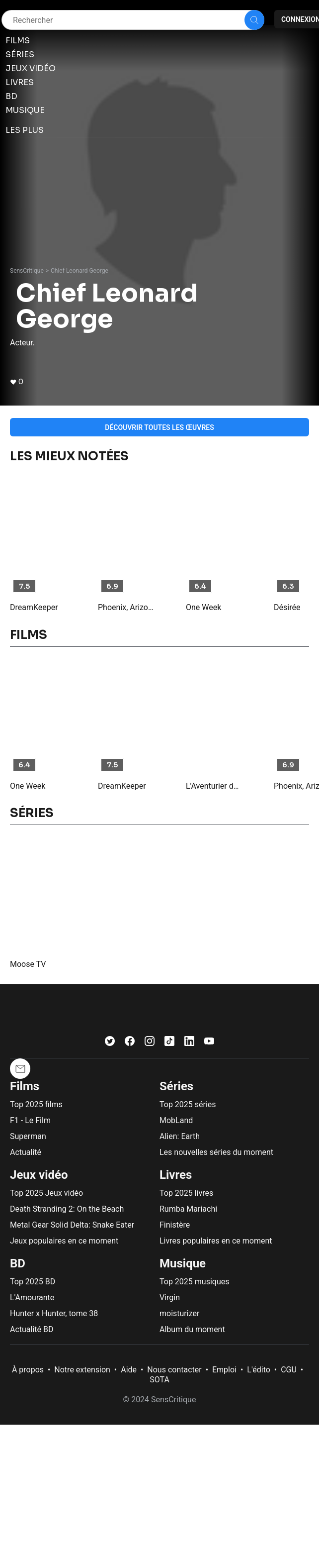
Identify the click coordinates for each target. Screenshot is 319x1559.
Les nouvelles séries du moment (216, 1152)
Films (24, 1086)
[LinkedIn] (189, 1043)
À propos (28, 1369)
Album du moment (192, 1329)
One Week (203, 607)
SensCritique (27, 270)
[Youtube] (209, 1043)
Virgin (170, 1297)
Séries (176, 1086)
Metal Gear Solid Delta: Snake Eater (72, 1225)
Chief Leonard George (79, 270)
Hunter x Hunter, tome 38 (54, 1313)
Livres (176, 1175)
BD (17, 1263)
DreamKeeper (34, 607)
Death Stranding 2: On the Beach (67, 1209)
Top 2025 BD (32, 1281)
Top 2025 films (36, 1104)
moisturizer (179, 1313)
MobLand (176, 1120)
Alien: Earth (180, 1136)
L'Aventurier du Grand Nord (214, 786)
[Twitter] (110, 1043)
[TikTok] (169, 1043)
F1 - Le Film (30, 1120)
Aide (129, 1369)
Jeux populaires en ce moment (64, 1241)
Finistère (175, 1225)
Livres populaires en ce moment (216, 1241)
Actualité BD (32, 1329)
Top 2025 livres (186, 1193)
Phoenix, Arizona (126, 607)
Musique (183, 1263)
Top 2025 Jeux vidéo (46, 1193)
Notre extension (82, 1369)
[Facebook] (130, 1043)
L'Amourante (32, 1297)
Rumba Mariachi (188, 1209)
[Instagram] (150, 1043)
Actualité (25, 1152)
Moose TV (28, 964)
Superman (28, 1136)
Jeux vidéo (39, 1175)
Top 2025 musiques (194, 1281)
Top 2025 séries (188, 1104)
